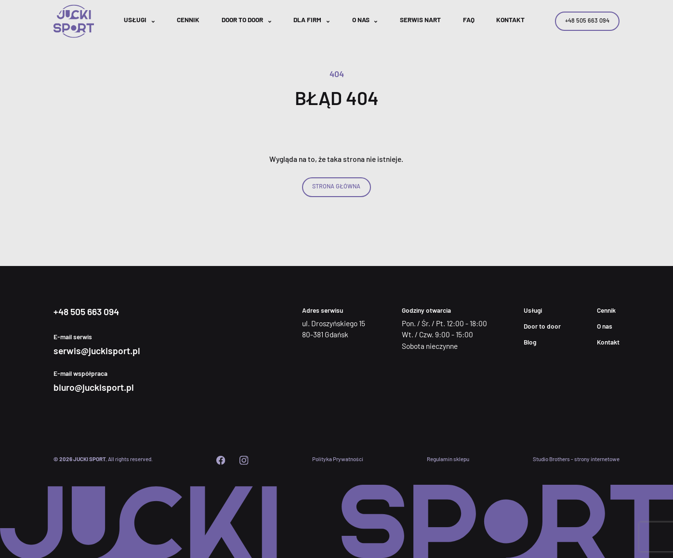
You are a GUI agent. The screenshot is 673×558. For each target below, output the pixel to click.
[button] (139, 21)
